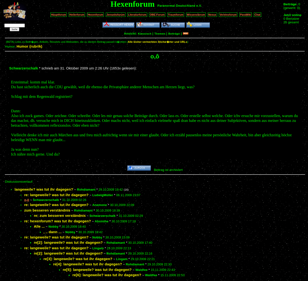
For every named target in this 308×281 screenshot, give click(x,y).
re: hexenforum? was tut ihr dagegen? (57, 221)
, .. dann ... (52, 232)
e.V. (199, 5)
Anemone (99, 205)
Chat (257, 14)
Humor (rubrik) (29, 46)
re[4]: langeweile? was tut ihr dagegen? (87, 264)
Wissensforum (196, 14)
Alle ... (39, 226)
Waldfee (141, 270)
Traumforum (176, 14)
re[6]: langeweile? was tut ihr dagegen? (106, 275)
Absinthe (101, 221)
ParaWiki (245, 14)
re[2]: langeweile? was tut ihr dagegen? (68, 242)
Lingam (98, 248)
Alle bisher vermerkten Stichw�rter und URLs (157, 41)
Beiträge (174, 33)
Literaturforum (137, 14)
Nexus (212, 14)
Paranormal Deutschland (176, 5)
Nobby (53, 226)
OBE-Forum (157, 14)
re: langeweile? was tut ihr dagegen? (56, 195)
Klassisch (144, 33)
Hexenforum (95, 14)
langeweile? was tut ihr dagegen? (43, 189)
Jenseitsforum (116, 14)
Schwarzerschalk (23, 68)
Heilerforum (76, 14)
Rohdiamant (86, 189)
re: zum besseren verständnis (60, 215)
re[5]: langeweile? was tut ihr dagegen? (97, 270)
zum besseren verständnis (47, 210)
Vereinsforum (228, 14)
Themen (159, 33)
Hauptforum (58, 14)
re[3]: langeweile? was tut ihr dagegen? (77, 259)
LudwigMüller (102, 195)
